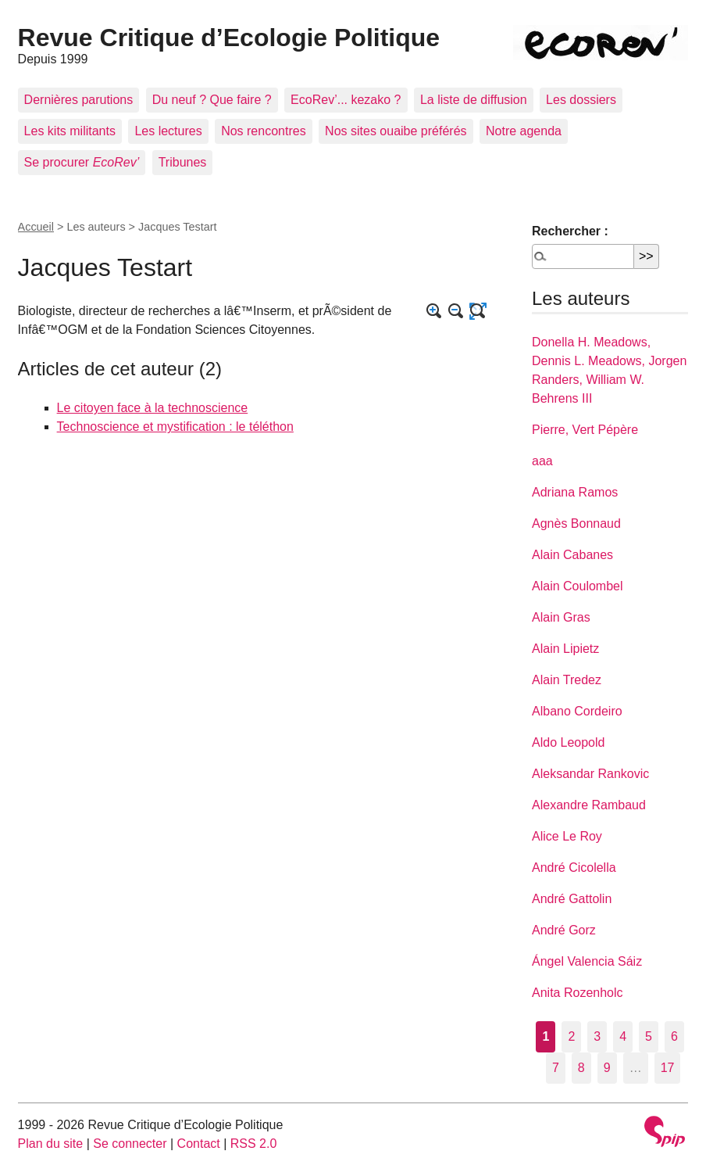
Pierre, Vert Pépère (585, 429)
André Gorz (564, 930)
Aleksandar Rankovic (590, 773)
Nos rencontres (263, 131)
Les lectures (167, 131)
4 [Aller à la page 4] (622, 1036)
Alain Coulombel (577, 586)
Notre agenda (524, 131)
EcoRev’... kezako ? (346, 99)
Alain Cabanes (572, 554)
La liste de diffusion (473, 99)
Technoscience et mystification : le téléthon (175, 426)
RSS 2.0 (253, 1143)
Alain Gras (561, 617)
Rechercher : (570, 231)
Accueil (36, 226)
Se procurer (82, 162)
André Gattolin (572, 898)
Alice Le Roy (567, 836)
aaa (542, 461)
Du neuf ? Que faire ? (212, 99)
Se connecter (129, 1143)
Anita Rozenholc (577, 992)
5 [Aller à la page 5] (648, 1036)
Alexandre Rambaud (589, 805)
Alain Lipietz (565, 648)
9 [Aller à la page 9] (607, 1067)
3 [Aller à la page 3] (597, 1036)
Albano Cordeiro (577, 711)
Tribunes (183, 162)
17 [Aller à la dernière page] (668, 1067)
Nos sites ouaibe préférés (395, 131)
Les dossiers (581, 99)
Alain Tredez (566, 680)
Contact (198, 1143)
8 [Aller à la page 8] (581, 1067)
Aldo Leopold (568, 742)
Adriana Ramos (575, 492)
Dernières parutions (79, 99)
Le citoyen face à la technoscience (152, 407)
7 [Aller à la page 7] (555, 1067)
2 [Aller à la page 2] (571, 1036)
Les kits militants (70, 131)
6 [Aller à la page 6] (674, 1036)
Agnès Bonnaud (576, 523)
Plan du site (51, 1143)
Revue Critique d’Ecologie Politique (229, 37)
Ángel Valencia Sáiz (587, 961)
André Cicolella (574, 867)
